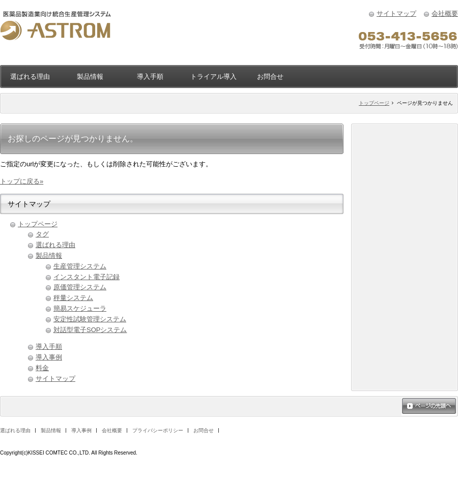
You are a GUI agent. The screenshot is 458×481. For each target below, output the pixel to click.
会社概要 (445, 13)
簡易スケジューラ (79, 308)
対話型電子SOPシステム (90, 330)
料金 (42, 368)
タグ (42, 234)
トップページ (374, 103)
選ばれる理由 (30, 76)
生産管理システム (79, 266)
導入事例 (49, 357)
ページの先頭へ (429, 406)
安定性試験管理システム (89, 319)
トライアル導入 (213, 76)
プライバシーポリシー (157, 430)
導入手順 (150, 76)
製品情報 (90, 76)
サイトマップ (396, 13)
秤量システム (73, 298)
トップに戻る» (21, 181)
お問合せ (270, 76)
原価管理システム (79, 287)
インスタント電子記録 (86, 277)
